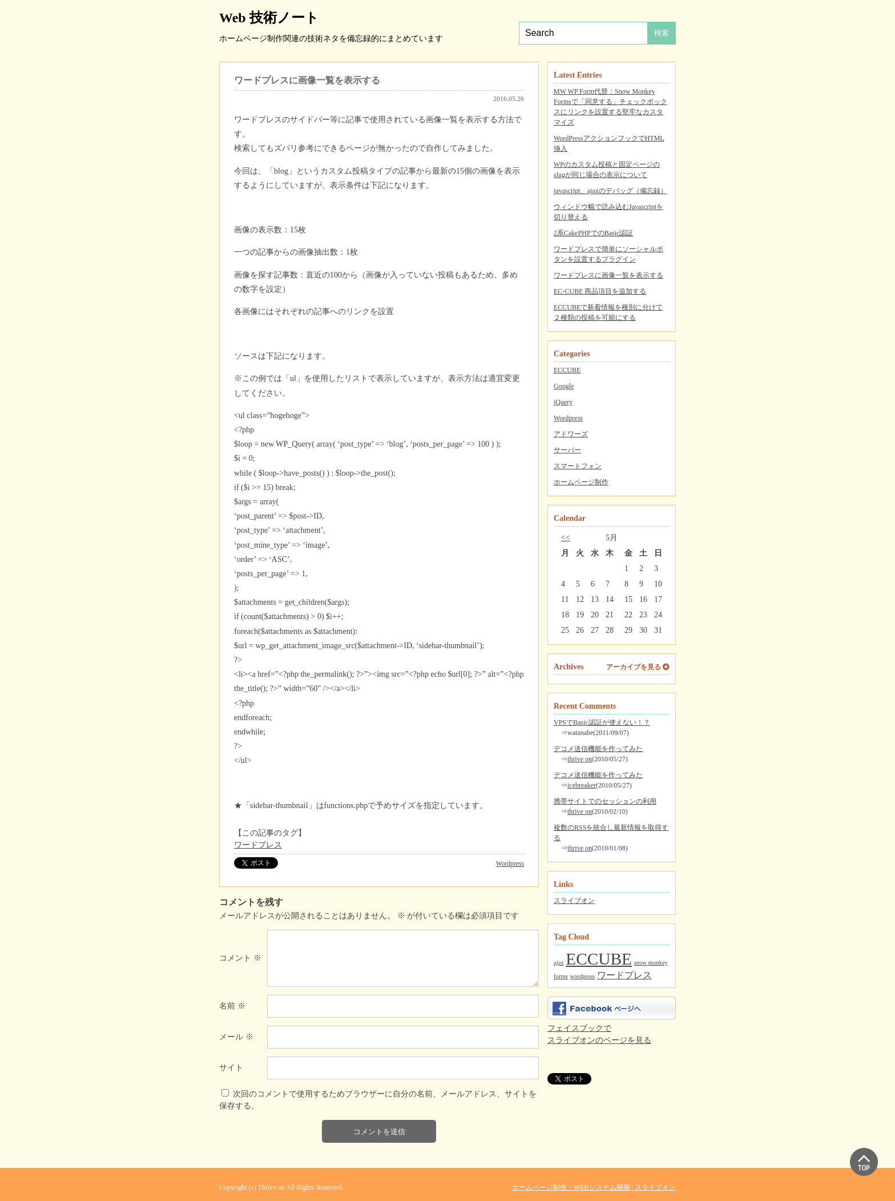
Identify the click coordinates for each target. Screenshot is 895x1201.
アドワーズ (571, 434)
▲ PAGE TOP (863, 1161)
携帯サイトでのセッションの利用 (605, 801)
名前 (232, 1006)
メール (236, 1037)
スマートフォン (578, 466)
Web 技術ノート (269, 17)
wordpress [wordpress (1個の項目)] (582, 976)
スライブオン (574, 901)
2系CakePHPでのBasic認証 (593, 233)
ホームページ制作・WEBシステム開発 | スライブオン (594, 1187)
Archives (569, 666)
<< (565, 537)
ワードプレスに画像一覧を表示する (608, 275)
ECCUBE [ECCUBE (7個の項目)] (599, 959)
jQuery (563, 402)
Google (564, 386)
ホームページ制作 (581, 482)
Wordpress (568, 418)
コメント (240, 958)
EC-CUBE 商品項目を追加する (600, 291)
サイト (231, 1067)
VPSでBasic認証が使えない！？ (602, 722)
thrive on (579, 759)
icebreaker (581, 785)
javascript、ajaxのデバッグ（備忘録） (610, 191)
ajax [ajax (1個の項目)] (559, 962)
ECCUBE (567, 370)
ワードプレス (258, 845)
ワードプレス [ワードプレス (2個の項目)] (624, 975)
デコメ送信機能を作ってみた (598, 749)
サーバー (567, 450)
